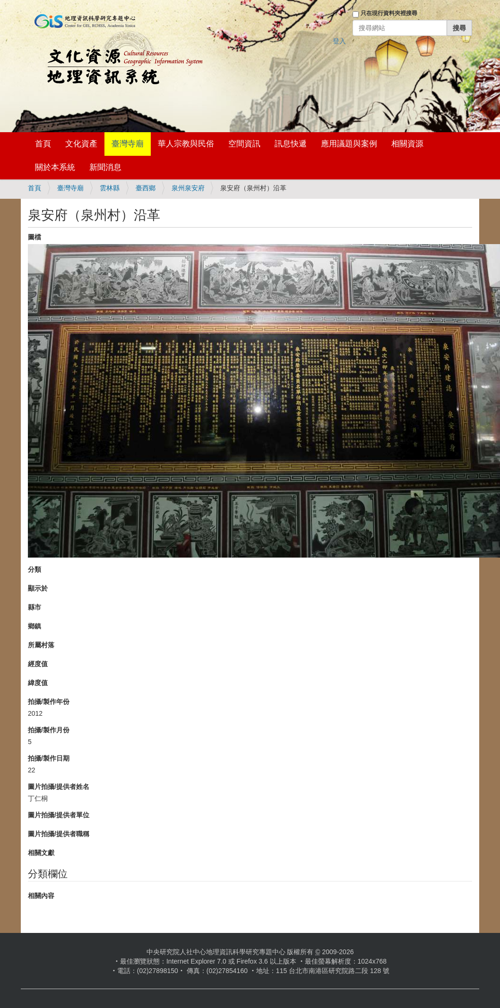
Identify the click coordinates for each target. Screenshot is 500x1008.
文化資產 (81, 143)
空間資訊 (244, 143)
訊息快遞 (291, 143)
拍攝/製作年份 (48, 701)
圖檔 (34, 237)
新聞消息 (105, 167)
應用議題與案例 (349, 143)
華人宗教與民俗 (186, 143)
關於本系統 (55, 167)
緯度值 (38, 682)
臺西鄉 (145, 188)
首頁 (43, 143)
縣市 (34, 607)
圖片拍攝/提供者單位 (58, 815)
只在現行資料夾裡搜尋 (389, 13)
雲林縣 (110, 188)
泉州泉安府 (188, 188)
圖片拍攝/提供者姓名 (58, 786)
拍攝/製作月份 (48, 730)
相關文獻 (41, 852)
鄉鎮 (34, 626)
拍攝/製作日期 (48, 758)
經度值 (38, 664)
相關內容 (41, 895)
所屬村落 (41, 645)
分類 (34, 569)
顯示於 (38, 588)
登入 (339, 41)
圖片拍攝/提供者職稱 (58, 834)
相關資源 (407, 143)
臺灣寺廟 (128, 143)
